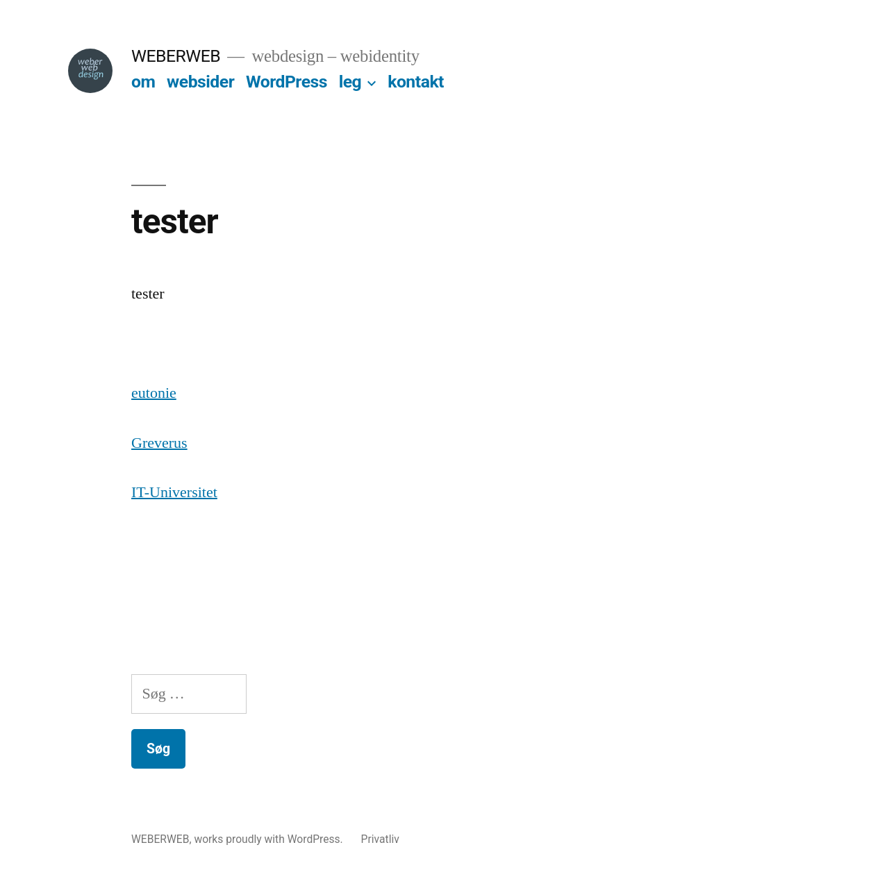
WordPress (286, 82)
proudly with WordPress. (285, 839)
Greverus (159, 443)
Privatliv (380, 839)
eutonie (153, 393)
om (143, 82)
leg (350, 82)
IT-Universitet (174, 492)
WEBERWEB (175, 56)
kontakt (416, 82)
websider (200, 82)
